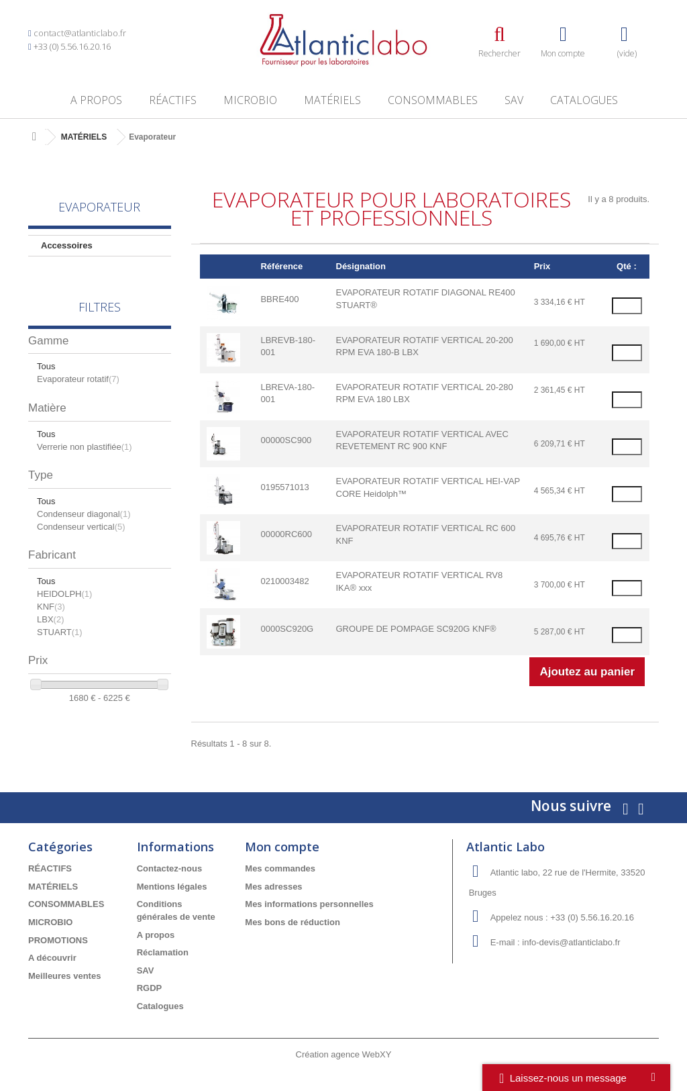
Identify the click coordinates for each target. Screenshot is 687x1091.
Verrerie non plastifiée (84, 447)
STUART (60, 632)
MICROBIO (250, 100)
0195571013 (284, 487)
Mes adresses (273, 887)
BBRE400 (279, 299)
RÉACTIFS (173, 100)
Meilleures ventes (64, 976)
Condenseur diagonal (84, 514)
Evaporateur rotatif (78, 379)
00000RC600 (286, 534)
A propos (96, 100)
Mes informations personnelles (309, 904)
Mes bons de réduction (292, 922)
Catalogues (584, 100)
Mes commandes (280, 868)
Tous (46, 366)
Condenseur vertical (81, 527)
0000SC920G (286, 629)
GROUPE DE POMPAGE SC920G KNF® (416, 629)
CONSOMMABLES (433, 100)
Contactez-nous (170, 868)
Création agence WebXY (344, 1054)
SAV (514, 100)
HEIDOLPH (64, 594)
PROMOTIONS (58, 940)
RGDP (149, 988)
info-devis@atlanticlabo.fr (571, 942)
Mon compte (282, 847)
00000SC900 (285, 440)
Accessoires (67, 245)
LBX (50, 619)
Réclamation (163, 952)
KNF (51, 607)
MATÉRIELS (332, 100)
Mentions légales (172, 887)
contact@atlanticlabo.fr (80, 33)
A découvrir (52, 958)
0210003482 (284, 581)
